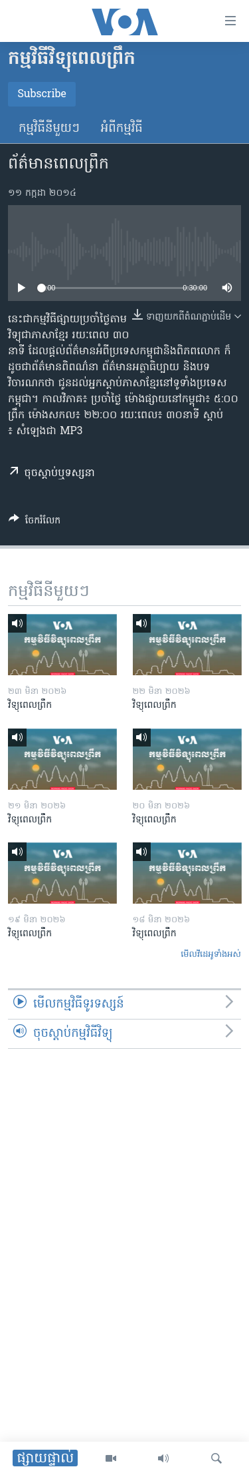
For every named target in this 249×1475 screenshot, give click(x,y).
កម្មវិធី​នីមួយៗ (49, 129)
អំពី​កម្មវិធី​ (122, 129)
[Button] (34, 522)
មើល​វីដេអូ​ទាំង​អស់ (211, 954)
